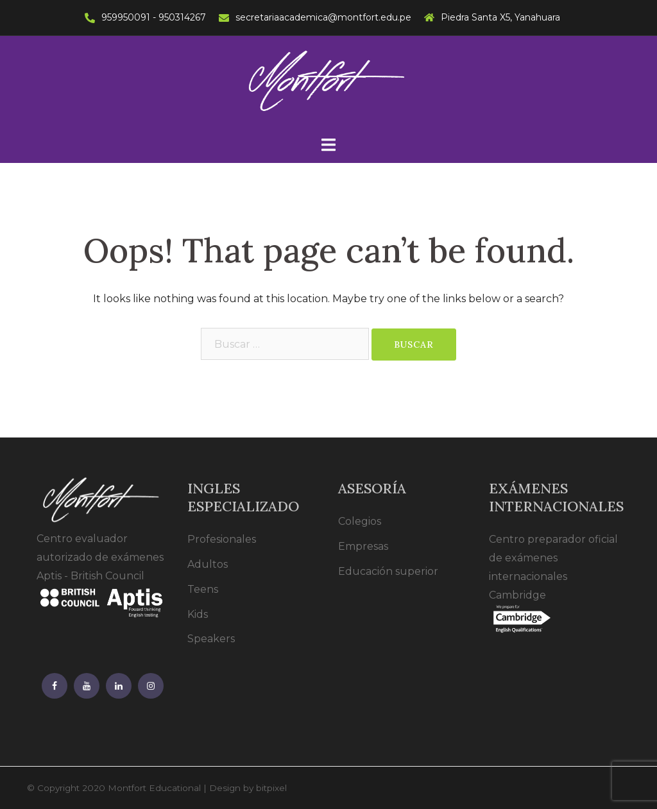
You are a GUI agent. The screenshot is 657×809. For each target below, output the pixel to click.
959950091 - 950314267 (153, 17)
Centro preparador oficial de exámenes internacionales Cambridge (553, 578)
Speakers (211, 639)
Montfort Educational (154, 788)
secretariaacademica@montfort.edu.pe (323, 17)
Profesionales (221, 539)
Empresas (363, 546)
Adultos (207, 564)
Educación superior (388, 571)
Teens (202, 589)
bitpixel (271, 788)
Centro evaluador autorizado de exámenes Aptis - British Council (102, 570)
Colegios (359, 521)
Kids (197, 614)
